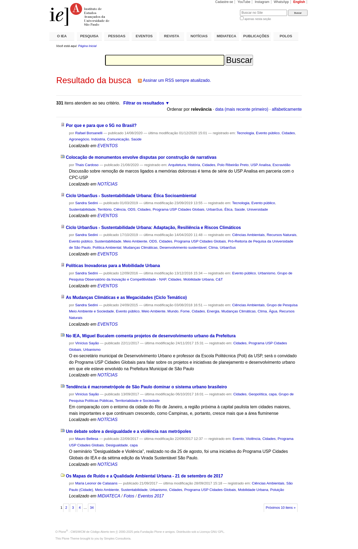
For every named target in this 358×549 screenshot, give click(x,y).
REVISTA (171, 36)
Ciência (120, 209)
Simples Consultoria (117, 538)
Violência (253, 439)
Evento (238, 439)
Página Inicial (87, 46)
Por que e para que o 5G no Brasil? (101, 125)
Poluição (277, 490)
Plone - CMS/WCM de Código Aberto (84, 531)
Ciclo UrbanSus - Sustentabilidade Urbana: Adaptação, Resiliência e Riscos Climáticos (153, 227)
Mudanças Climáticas (140, 247)
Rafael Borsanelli (88, 133)
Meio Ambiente (135, 241)
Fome (185, 311)
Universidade (257, 209)
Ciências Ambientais (248, 235)
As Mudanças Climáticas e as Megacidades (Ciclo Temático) (126, 297)
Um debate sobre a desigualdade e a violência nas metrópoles (128, 431)
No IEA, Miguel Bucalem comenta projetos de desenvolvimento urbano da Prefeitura (151, 336)
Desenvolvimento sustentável (183, 247)
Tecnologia (245, 133)
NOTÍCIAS (199, 36)
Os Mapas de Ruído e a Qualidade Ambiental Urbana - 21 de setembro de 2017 (144, 476)
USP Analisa (261, 165)
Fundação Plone (151, 531)
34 (92, 508)
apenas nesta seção (257, 19)
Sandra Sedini (86, 203)
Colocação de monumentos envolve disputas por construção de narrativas (141, 157)
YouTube (244, 2)
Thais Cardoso (87, 165)
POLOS (286, 36)
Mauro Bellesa (86, 439)
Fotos (129, 496)
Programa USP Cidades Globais (178, 209)
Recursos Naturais (281, 235)
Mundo (172, 311)
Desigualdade (117, 445)
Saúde (136, 139)
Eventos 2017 (151, 496)
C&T (219, 279)
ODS (132, 209)
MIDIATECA (226, 36)
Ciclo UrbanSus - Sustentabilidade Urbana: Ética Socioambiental (131, 195)
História (194, 165)
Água (273, 311)
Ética (228, 209)
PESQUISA (89, 36)
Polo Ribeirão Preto (233, 165)
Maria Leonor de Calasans (96, 483)
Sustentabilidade (82, 209)
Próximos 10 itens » (280, 508)
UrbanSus (214, 209)
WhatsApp (281, 2)
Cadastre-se (224, 2)
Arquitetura (177, 165)
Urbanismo (266, 273)
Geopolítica (258, 394)
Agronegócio (79, 139)
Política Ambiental (107, 247)
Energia (213, 311)
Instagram (262, 2)
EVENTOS (144, 36)
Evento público (268, 133)
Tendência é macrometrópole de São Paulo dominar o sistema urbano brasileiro (146, 387)
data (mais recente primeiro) (241, 109)
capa (273, 394)
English (299, 2)
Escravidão (282, 165)
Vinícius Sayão (87, 343)
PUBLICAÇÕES (256, 36)
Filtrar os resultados (143, 103)
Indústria (98, 139)
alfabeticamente (287, 109)
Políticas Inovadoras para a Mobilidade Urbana (113, 265)
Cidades (288, 133)
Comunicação (118, 139)
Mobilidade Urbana (198, 279)
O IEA (62, 36)
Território (104, 209)
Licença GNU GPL (212, 531)
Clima (213, 247)
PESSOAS (117, 36)
